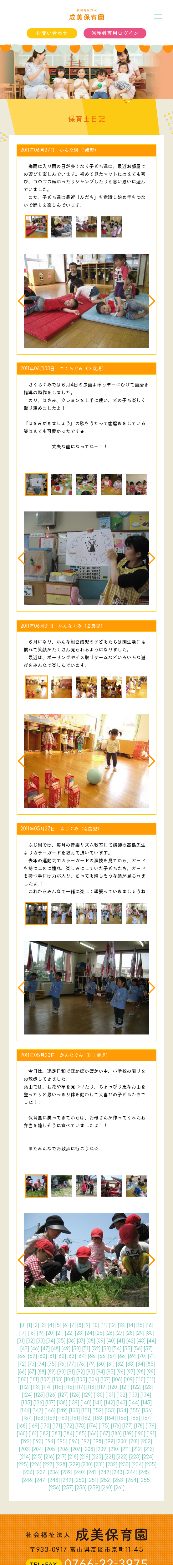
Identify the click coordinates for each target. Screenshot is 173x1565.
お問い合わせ (52, 33)
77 (71, 1364)
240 (79, 1472)
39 (101, 1341)
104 (69, 1380)
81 (110, 1364)
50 (76, 1349)
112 (24, 1387)
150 (74, 1410)
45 (25, 1349)
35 (61, 1341)
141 (97, 1403)
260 (107, 1488)
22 (69, 1333)
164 (110, 1418)
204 (37, 1449)
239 (66, 1472)
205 (50, 1449)
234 (137, 1465)
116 (69, 1387)
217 (61, 1457)
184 (69, 1434)
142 (109, 1403)
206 (63, 1449)
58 (22, 1356)
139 (74, 1403)
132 (121, 1395)
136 (38, 1403)
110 (140, 1380)
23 (79, 1333)
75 (52, 1364)
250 (80, 1480)
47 (45, 1349)
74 (41, 1364)
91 (71, 1372)
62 (61, 1356)
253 (118, 1480)
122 (136, 1387)
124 (27, 1395)
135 (26, 1403)
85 (151, 1364)
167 (146, 1418)
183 (56, 1434)
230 (87, 1465)
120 (113, 1387)
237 (41, 1472)
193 (38, 1441)
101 (34, 1380)
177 (127, 1426)
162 (86, 1418)
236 (28, 1472)
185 (81, 1434)
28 (130, 1333)
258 (80, 1488)
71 (151, 1356)
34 (50, 1341)
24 (89, 1333)
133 (133, 1395)
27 (120, 1333)
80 (101, 1364)
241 (92, 1472)
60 (42, 1356)
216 (49, 1457)
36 (71, 1341)
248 (53, 1480)
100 (23, 1380)
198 (97, 1441)
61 (52, 1356)
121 (124, 1387)
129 (87, 1395)
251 (93, 1480)
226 (35, 1465)
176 (115, 1426)
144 (134, 1403)
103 (57, 1380)
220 (97, 1457)
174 (92, 1426)
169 (34, 1426)
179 (151, 1426)
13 (121, 1325)
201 (134, 1441)
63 (71, 1356)
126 (51, 1395)
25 (100, 1333)
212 (137, 1449)
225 (22, 1465)
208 (89, 1449)
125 (39, 1395)
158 (39, 1418)
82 (120, 1364)
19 (40, 1333)
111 (151, 1380)
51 (86, 1349)
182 (44, 1434)
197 (85, 1441)
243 (118, 1472)
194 (49, 1441)
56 (138, 1349)
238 (53, 1472)
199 (109, 1441)
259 (93, 1488)
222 (122, 1457)
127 (63, 1395)
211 (125, 1449)
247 (40, 1480)
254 (131, 1480)
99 (151, 1372)
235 (150, 1465)
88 (41, 1372)
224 (147, 1457)
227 (48, 1465)
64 (82, 1356)
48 (56, 1349)
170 (45, 1426)
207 (76, 1449)
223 (134, 1457)
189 (128, 1434)
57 (148, 1349)
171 (57, 1426)
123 (148, 1387)
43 (141, 1341)
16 (149, 1325)
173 (80, 1426)
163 (98, 1418)
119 (102, 1387)
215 (37, 1457)
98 (141, 1372)
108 (117, 1380)
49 (66, 1349)
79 (91, 1364)
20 (50, 1333)
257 (67, 1488)
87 (31, 1372)
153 (110, 1410)
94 (100, 1372)
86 (22, 1372)
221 (109, 1457)
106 (93, 1380)
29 (140, 1333)
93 (90, 1372)
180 (22, 1434)
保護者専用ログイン (115, 33)
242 (104, 1472)
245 (144, 1472)
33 (40, 1341)
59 (32, 1356)
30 (150, 1333)
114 (46, 1387)
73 (31, 1364)
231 (99, 1465)
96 (121, 1372)
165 (122, 1418)
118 (91, 1387)
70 (142, 1356)
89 (51, 1372)
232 (111, 1465)
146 (25, 1410)
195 (62, 1441)
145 (146, 1403)
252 (105, 1480)
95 (111, 1372)
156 (147, 1410)
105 (81, 1380)
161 (75, 1418)
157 (27, 1418)
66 (102, 1356)
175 (104, 1426)
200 (122, 1441)
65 (92, 1356)
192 (26, 1441)
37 (81, 1341)
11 (104, 1325)
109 (129, 1380)
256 (54, 1488)
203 (24, 1449)
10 (95, 1325)
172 (68, 1426)
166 (134, 1418)
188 (116, 1434)
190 (140, 1434)
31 (20, 1341)
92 (80, 1372)
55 (127, 1349)
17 (22, 1333)
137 (50, 1403)
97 (131, 1372)
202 (146, 1441)
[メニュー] (158, 14)
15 (140, 1325)
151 (86, 1410)
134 (146, 1395)
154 (122, 1410)
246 (27, 1480)
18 (31, 1333)
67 (112, 1356)
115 (57, 1387)
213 (149, 1449)
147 (38, 1410)
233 (124, 1465)
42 (131, 1341)
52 (96, 1349)
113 (35, 1387)
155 (135, 1410)
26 (110, 1333)
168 (22, 1426)
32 (30, 1341)
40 (111, 1341)
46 (35, 1349)
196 (74, 1441)
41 (120, 1341)
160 (63, 1418)
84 (140, 1364)
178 (139, 1426)
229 (74, 1465)
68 (122, 1356)
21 (59, 1333)
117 (80, 1387)
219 (85, 1457)
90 (61, 1372)
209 (102, 1449)
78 (81, 1364)
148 (50, 1410)
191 (151, 1434)
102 (45, 1380)
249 (67, 1480)
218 (73, 1457)
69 (132, 1356)
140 (86, 1403)
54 (117, 1349)
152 (98, 1410)
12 (112, 1325)
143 (121, 1403)
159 (51, 1418)
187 (104, 1434)
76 (61, 1364)
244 (131, 1472)
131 (110, 1395)
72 (22, 1364)
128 (75, 1395)
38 (91, 1341)
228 (61, 1465)
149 (62, 1410)
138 (62, 1403)
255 (145, 1480)
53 (106, 1349)
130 (99, 1395)
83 (130, 1364)
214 (25, 1457)
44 (151, 1341)
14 (130, 1325)
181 (33, 1434)
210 (114, 1449)
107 (105, 1380)
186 (93, 1434)
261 (119, 1488)
